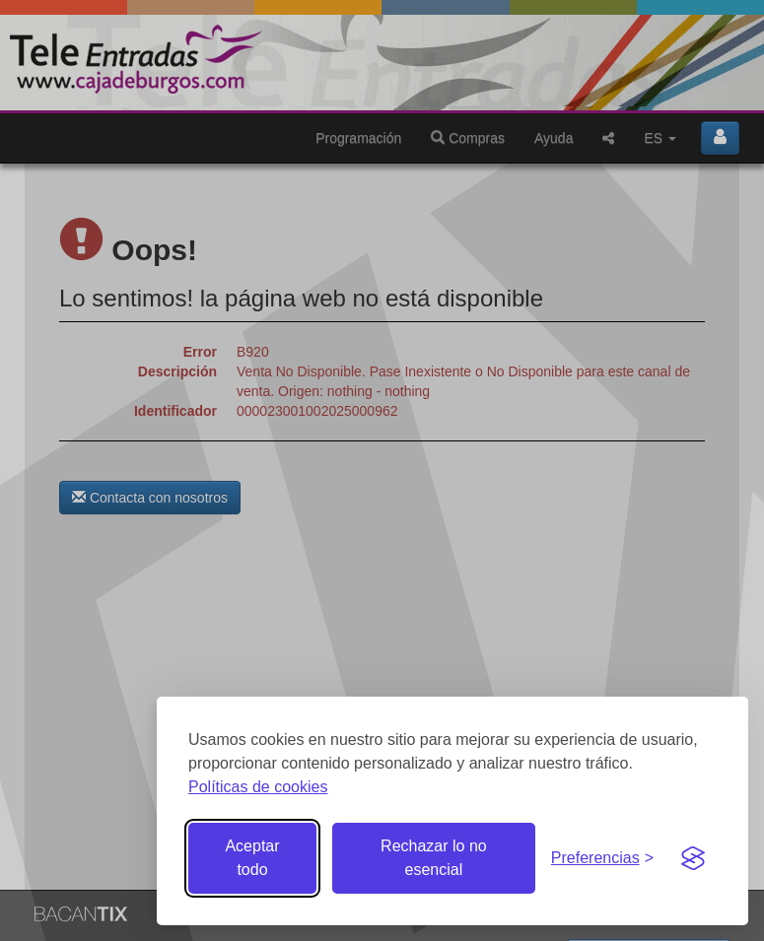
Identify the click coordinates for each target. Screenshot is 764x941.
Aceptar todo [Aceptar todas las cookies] (252, 858)
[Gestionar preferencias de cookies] (602, 859)
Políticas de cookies (257, 786)
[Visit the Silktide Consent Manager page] (693, 858)
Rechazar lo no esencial (434, 858)
